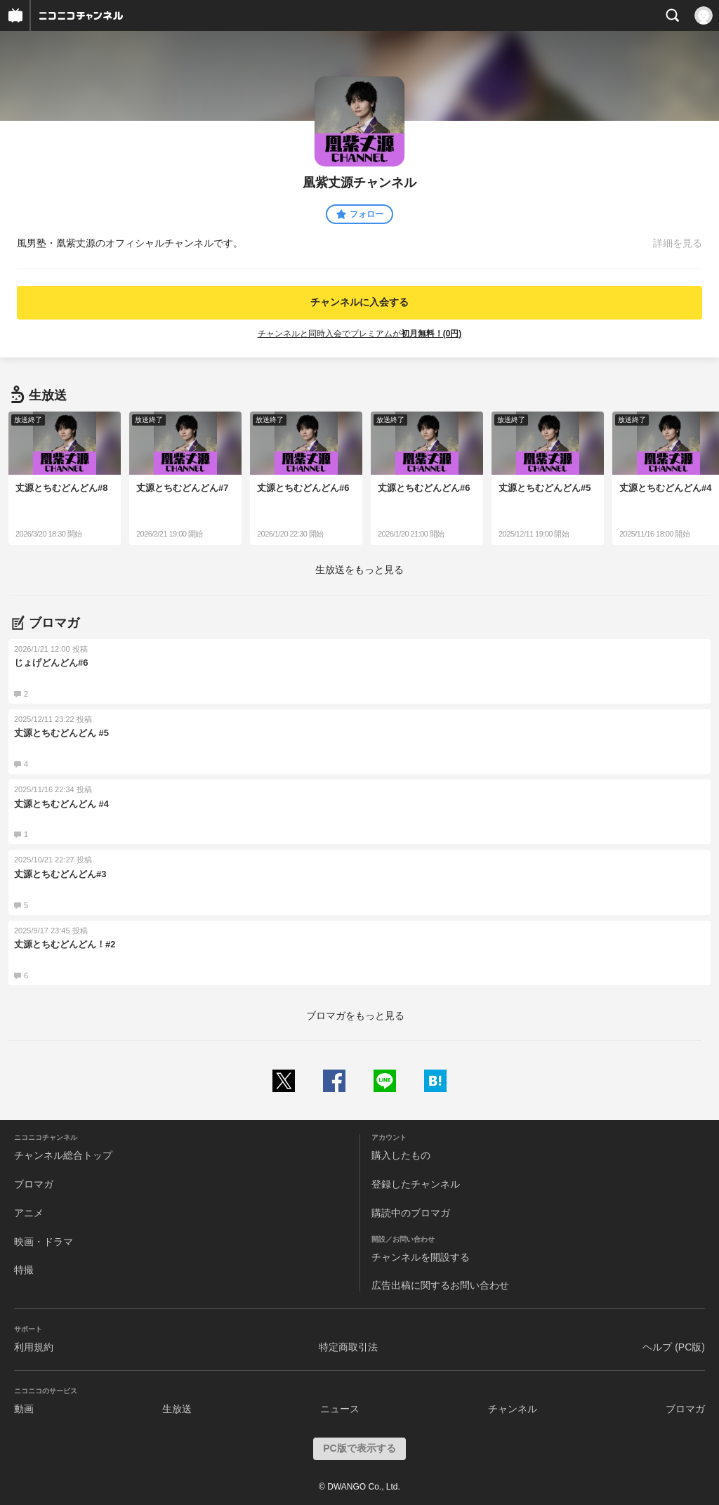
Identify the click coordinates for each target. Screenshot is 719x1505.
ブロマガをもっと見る (355, 1015)
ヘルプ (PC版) (673, 1347)
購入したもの (400, 1155)
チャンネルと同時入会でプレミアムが (360, 334)
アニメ (29, 1212)
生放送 (177, 1408)
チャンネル (512, 1408)
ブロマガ (33, 1184)
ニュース (340, 1408)
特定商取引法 (348, 1347)
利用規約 (33, 1347)
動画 (24, 1408)
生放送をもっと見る (359, 569)
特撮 (24, 1269)
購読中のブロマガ (410, 1212)
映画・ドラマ (43, 1241)
